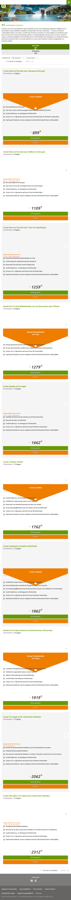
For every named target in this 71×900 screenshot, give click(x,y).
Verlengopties (35, 138)
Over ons (39, 893)
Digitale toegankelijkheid (25, 893)
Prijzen (35, 142)
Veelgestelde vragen (8, 893)
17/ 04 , (5, 824)
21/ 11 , (5, 415)
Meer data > (16, 181)
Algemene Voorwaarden (9, 889)
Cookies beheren (49, 889)
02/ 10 (10, 824)
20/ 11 (10, 415)
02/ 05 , (5, 181)
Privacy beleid (37, 889)
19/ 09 (10, 181)
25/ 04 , (5, 256)
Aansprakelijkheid (25, 889)
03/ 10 (5, 746)
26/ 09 (10, 256)
